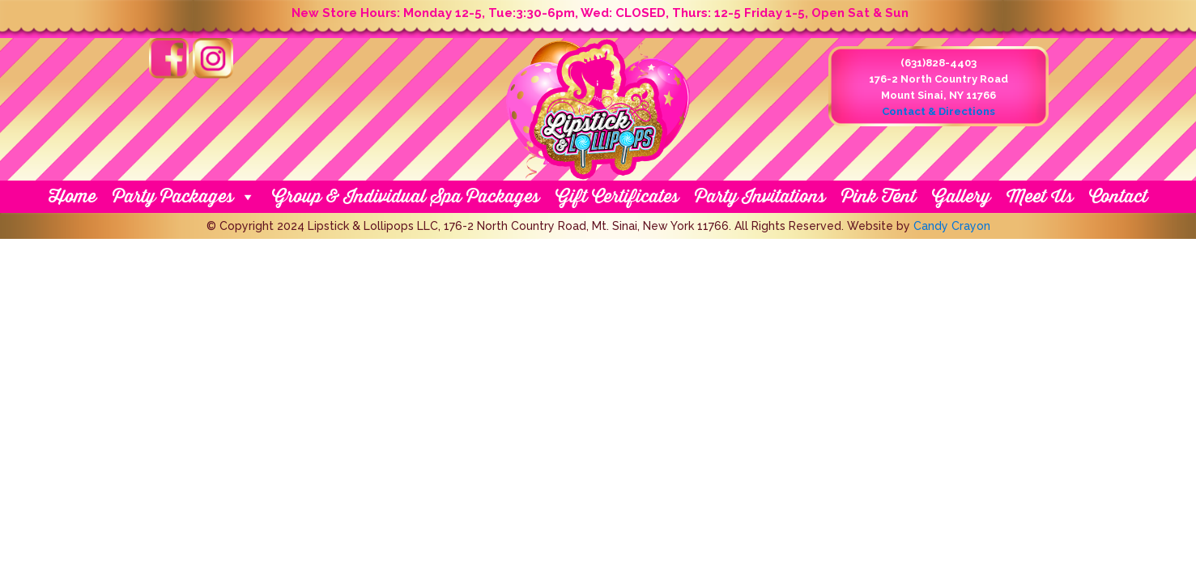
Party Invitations (760, 196)
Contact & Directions (938, 111)
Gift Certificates (617, 196)
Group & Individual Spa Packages (405, 196)
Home (72, 196)
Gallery (961, 196)
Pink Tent (878, 196)
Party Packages (184, 197)
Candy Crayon (951, 225)
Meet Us (1040, 196)
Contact (1118, 196)
